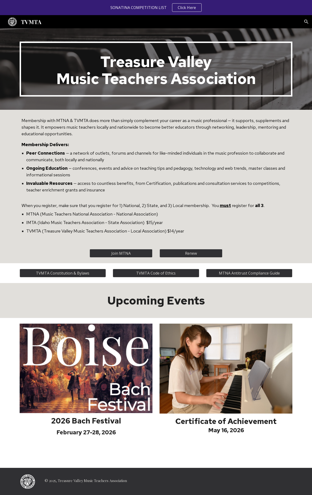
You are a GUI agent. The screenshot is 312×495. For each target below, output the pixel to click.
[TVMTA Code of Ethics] (156, 273)
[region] (156, 7)
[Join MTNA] (121, 253)
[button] (306, 21)
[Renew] (191, 253)
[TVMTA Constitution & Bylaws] (63, 273)
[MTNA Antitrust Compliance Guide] (249, 273)
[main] (156, 69)
